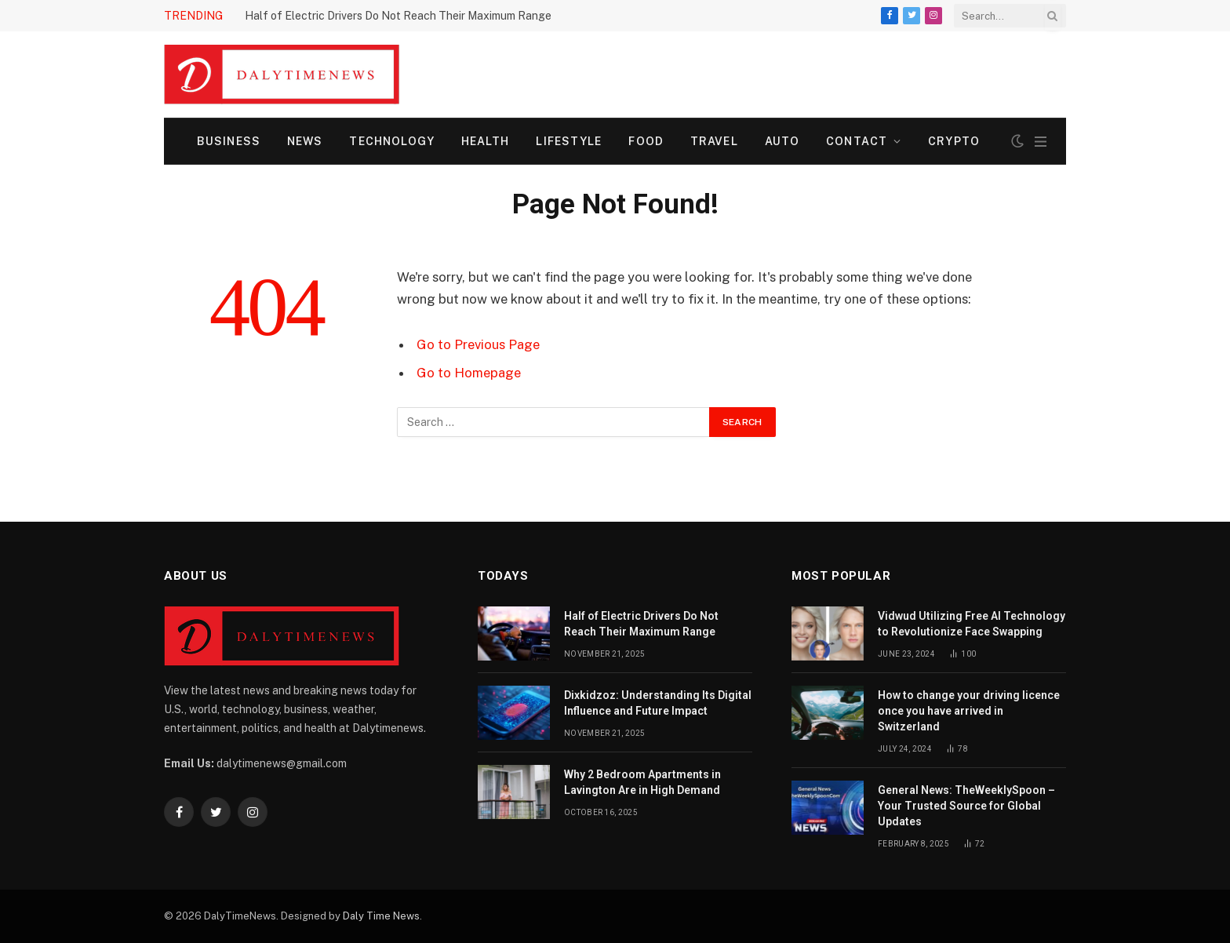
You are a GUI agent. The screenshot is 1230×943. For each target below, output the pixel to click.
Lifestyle (569, 141)
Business (228, 141)
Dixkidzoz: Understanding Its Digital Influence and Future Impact (657, 703)
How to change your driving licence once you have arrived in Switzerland (969, 711)
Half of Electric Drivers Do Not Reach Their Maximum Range (398, 15)
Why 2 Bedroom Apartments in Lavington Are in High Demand (642, 782)
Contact (856, 141)
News (304, 141)
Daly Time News (381, 916)
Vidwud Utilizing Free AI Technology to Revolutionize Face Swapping (971, 624)
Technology (391, 141)
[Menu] (1040, 141)
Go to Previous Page (478, 344)
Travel (714, 141)
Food (645, 141)
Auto (782, 141)
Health (485, 141)
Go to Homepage (469, 372)
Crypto (954, 141)
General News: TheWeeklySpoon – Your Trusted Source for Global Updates (966, 806)
